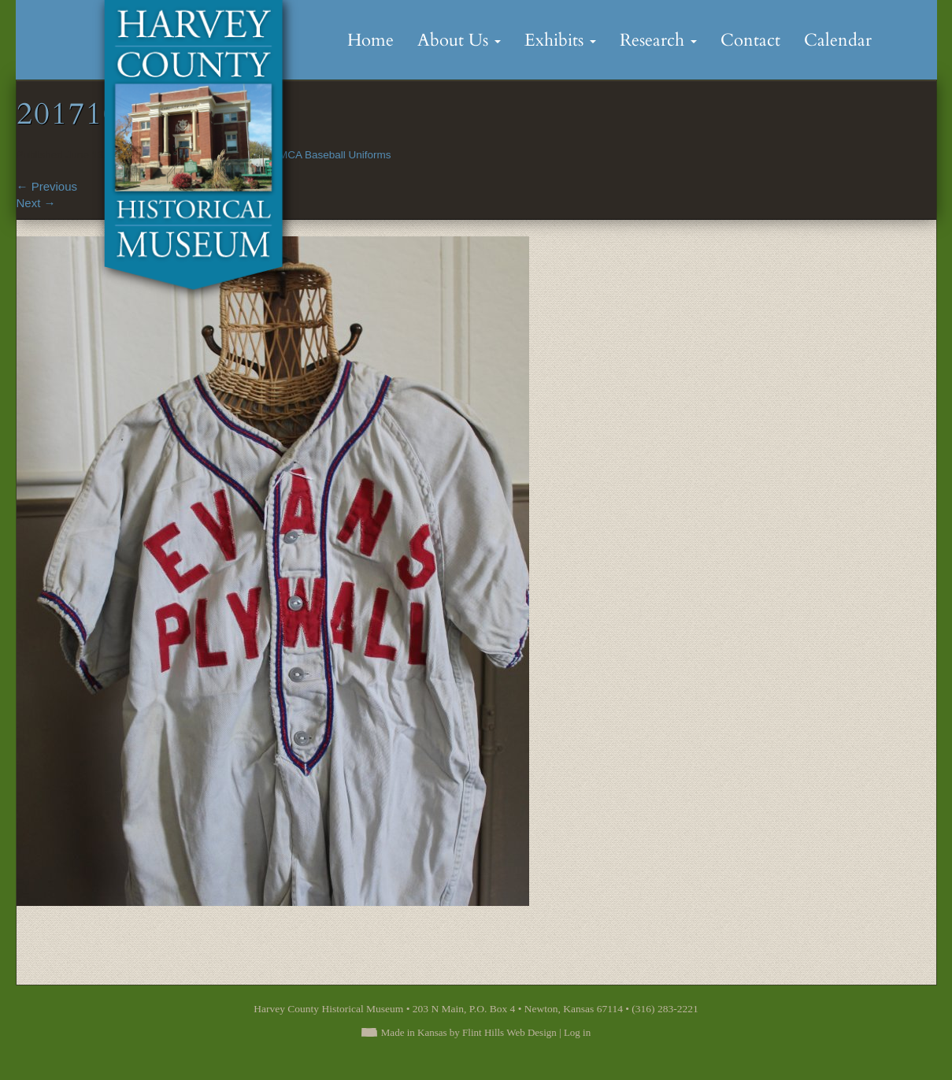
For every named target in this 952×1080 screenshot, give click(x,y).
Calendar (838, 40)
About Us (459, 40)
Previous (47, 186)
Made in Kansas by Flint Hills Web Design (469, 1032)
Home (370, 40)
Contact (750, 40)
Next (36, 203)
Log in (577, 1032)
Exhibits (560, 40)
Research (658, 40)
